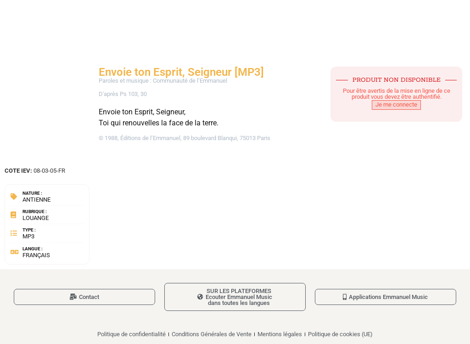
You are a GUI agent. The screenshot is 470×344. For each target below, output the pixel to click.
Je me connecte (396, 104)
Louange (35, 217)
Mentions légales (279, 334)
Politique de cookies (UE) (340, 334)
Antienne (36, 199)
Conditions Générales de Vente (212, 334)
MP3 (28, 236)
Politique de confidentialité (131, 334)
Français (36, 255)
